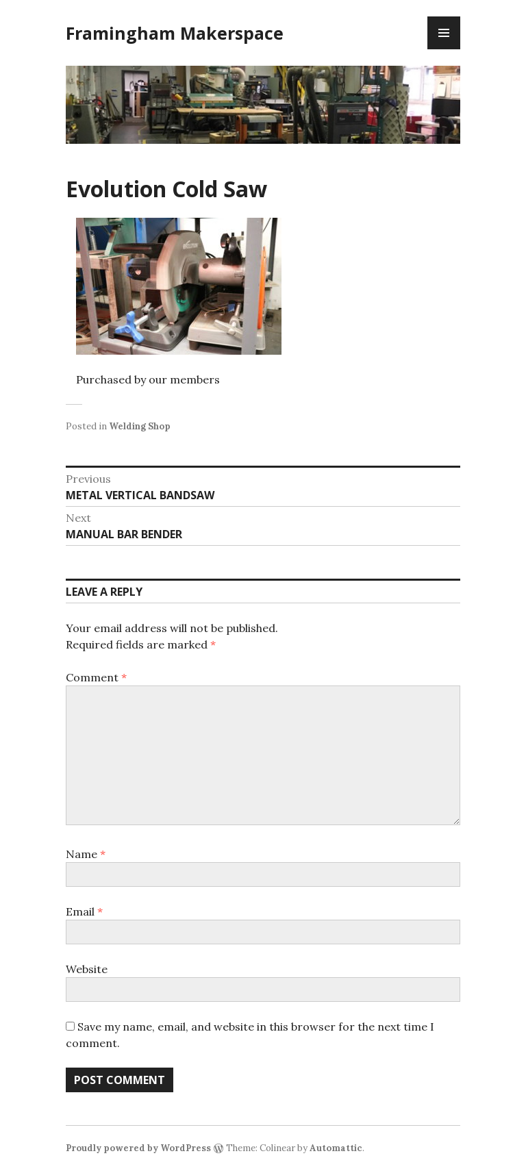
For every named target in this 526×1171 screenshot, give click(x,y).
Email (84, 911)
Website (87, 969)
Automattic (336, 1148)
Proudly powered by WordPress (138, 1148)
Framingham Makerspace (175, 33)
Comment (96, 677)
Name (85, 854)
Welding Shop (140, 426)
